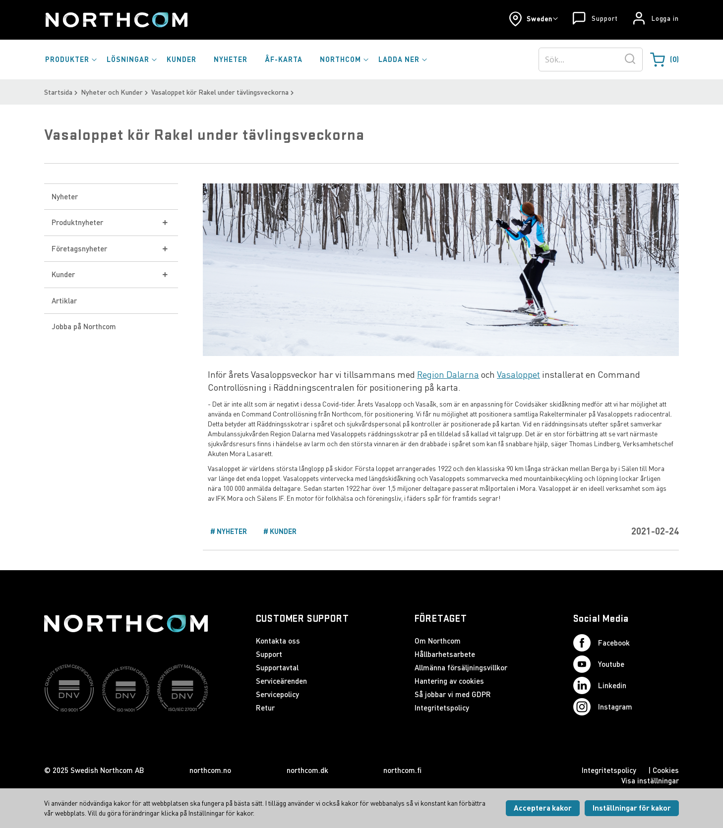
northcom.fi (402, 770)
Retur (265, 707)
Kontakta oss (278, 640)
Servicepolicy (277, 694)
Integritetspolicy (442, 707)
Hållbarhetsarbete (445, 654)
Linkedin (599, 685)
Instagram (602, 706)
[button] (533, 19)
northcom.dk (307, 770)
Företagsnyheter (79, 248)
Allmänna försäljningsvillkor (461, 667)
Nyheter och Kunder (112, 92)
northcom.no (210, 770)
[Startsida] (115, 19)
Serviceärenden (281, 680)
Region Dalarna (448, 374)
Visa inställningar (650, 780)
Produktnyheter (77, 222)
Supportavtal (277, 667)
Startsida (58, 92)
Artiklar (64, 300)
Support (604, 18)
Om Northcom (438, 640)
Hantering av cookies (449, 680)
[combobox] (591, 59)
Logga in (665, 18)
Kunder (63, 274)
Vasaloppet (518, 374)
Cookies (666, 770)
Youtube (598, 664)
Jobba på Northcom (84, 326)
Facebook (601, 642)
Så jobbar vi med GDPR (453, 694)
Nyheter (65, 196)
